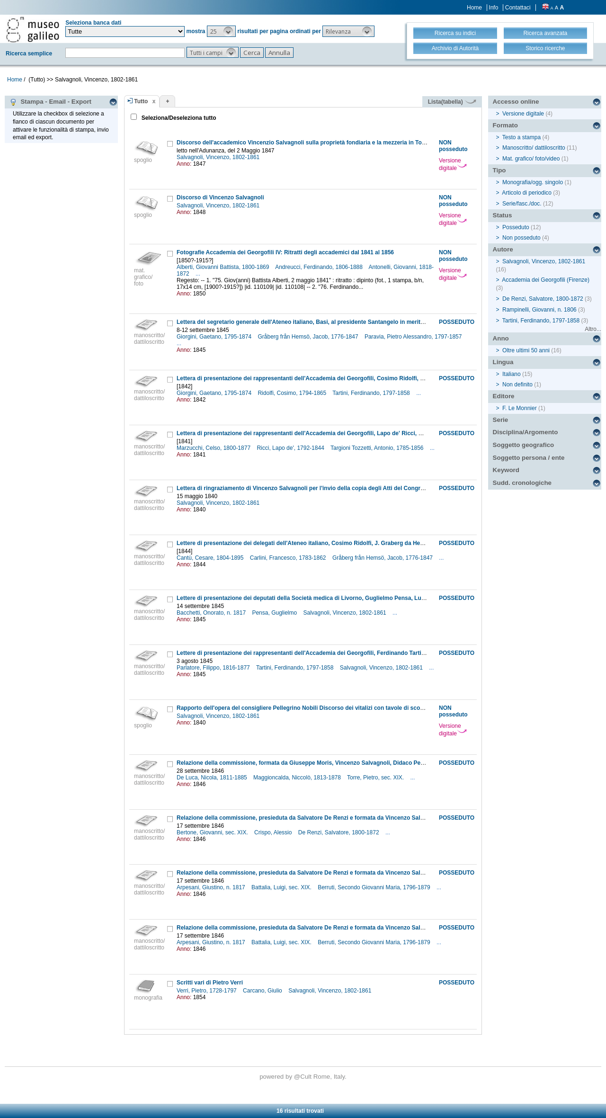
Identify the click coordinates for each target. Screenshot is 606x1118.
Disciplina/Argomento (525, 432)
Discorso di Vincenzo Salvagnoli (220, 197)
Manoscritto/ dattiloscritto (533, 147)
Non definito (517, 384)
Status (502, 215)
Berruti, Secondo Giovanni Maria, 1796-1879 (375, 887)
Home (474, 7)
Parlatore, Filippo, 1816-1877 (214, 667)
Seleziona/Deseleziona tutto (178, 118)
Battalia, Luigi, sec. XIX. (282, 887)
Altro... (593, 329)
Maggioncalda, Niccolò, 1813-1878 (297, 777)
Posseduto (515, 227)
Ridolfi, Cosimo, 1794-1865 (293, 393)
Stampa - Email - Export (50, 102)
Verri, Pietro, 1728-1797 (207, 990)
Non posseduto (521, 237)
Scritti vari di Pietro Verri (210, 982)
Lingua (503, 362)
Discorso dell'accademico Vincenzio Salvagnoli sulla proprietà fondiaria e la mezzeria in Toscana (307, 142)
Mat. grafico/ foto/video (531, 158)
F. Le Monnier (519, 408)
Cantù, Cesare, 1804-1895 (211, 558)
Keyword (506, 470)
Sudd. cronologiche (522, 482)
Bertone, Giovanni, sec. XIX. (213, 832)
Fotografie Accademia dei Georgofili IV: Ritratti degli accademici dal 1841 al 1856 (285, 252)
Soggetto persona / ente (529, 457)
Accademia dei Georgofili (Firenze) (545, 280)
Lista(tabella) (452, 101)
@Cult (303, 1076)
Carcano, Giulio (263, 990)
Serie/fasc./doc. (522, 203)
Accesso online (516, 101)
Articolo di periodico (527, 192)
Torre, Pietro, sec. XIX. (376, 777)
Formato (505, 125)
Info (493, 7)
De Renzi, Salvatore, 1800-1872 (339, 832)
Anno (501, 338)
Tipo (499, 170)
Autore (503, 249)
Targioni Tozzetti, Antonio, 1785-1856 (377, 448)
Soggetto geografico (523, 444)
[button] (221, 31)
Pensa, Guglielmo (275, 612)
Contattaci (518, 7)
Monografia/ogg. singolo (532, 182)
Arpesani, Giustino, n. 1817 (212, 887)
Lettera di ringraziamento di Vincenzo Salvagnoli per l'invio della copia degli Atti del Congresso (305, 488)
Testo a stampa (521, 137)
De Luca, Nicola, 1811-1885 (213, 777)
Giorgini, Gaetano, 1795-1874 (215, 336)
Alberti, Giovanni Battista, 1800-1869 (224, 267)
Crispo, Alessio (274, 832)
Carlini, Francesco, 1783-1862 (289, 558)
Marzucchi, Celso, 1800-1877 (214, 448)
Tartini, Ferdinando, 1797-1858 (371, 393)
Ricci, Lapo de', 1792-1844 (291, 448)
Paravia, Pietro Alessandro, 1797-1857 (414, 336)
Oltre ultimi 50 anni (526, 350)
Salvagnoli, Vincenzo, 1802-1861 (219, 157)
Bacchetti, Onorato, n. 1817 (212, 612)
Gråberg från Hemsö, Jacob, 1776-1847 (308, 336)
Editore (504, 396)
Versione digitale (453, 164)
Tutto (141, 101)
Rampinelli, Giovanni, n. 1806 (539, 309)
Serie (500, 419)
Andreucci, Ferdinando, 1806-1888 (319, 267)
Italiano (511, 374)
